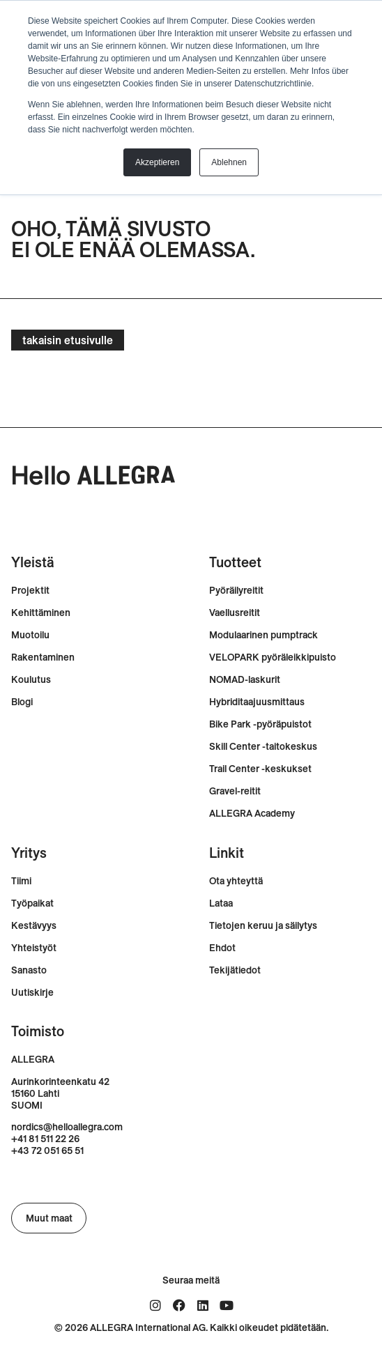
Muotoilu (30, 635)
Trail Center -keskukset (260, 769)
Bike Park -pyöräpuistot (260, 724)
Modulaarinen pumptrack (263, 635)
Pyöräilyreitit (236, 590)
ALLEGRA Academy (252, 813)
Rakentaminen (43, 657)
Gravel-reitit (235, 791)
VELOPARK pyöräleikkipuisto (272, 657)
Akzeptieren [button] (157, 162)
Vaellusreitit (234, 613)
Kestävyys (33, 926)
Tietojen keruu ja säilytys (263, 926)
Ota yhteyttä (236, 881)
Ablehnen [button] (229, 162)
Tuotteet (235, 562)
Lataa (221, 903)
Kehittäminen (40, 613)
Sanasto (29, 970)
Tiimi (21, 881)
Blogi (22, 702)
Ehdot (222, 948)
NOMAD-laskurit (244, 680)
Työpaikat (32, 903)
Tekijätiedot (235, 970)
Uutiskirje (32, 993)
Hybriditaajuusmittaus (257, 702)
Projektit (30, 590)
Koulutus (31, 680)
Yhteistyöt (33, 948)
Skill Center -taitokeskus (263, 747)
